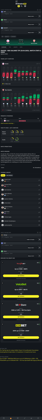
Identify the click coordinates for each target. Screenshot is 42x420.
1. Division (13, 36)
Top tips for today (9, 350)
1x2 (15, 350)
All (2, 36)
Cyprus (6, 36)
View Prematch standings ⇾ (7, 123)
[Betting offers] (19, 6)
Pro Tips (2, 350)
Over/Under (8, 352)
